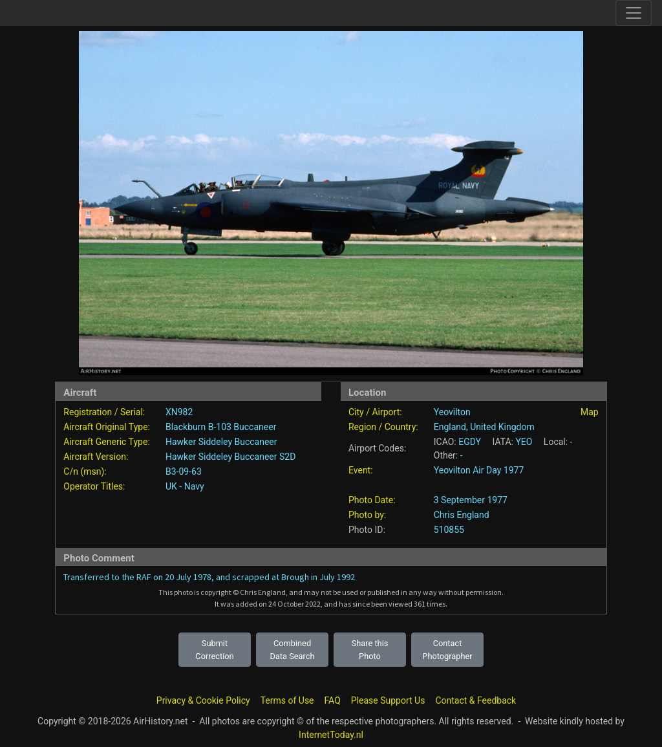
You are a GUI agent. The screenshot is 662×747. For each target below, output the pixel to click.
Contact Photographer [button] (447, 649)
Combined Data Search (292, 649)
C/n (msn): (84, 471)
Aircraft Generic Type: (106, 442)
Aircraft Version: (95, 456)
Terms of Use (287, 700)
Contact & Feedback (475, 700)
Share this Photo (370, 649)
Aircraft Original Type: (106, 427)
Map (590, 412)
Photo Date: (372, 500)
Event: (360, 470)
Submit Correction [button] (214, 649)
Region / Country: (383, 427)
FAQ (333, 700)
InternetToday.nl (331, 735)
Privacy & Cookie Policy (203, 700)
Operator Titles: (94, 486)
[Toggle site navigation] (633, 13)
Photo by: (367, 515)
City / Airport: (375, 412)
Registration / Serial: (104, 412)
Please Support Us (388, 700)
